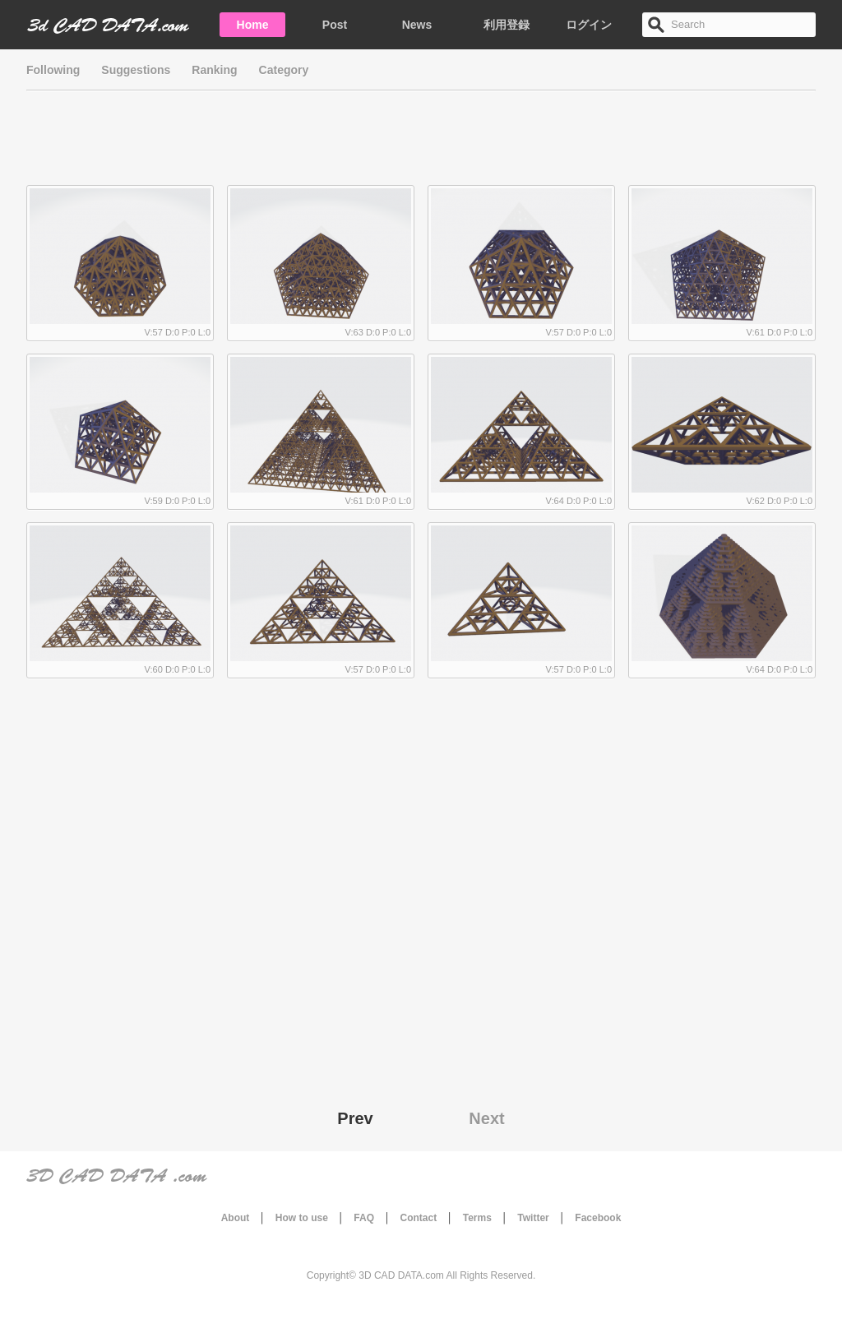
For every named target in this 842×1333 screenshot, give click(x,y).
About (235, 1218)
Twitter (532, 1218)
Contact (418, 1218)
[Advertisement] (421, 144)
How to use (301, 1218)
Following (53, 69)
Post (334, 24)
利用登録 (506, 24)
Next (486, 1118)
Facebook (598, 1218)
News (417, 24)
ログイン (589, 24)
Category (284, 69)
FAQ (364, 1218)
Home (253, 24)
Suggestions (135, 69)
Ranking (214, 69)
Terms (477, 1218)
